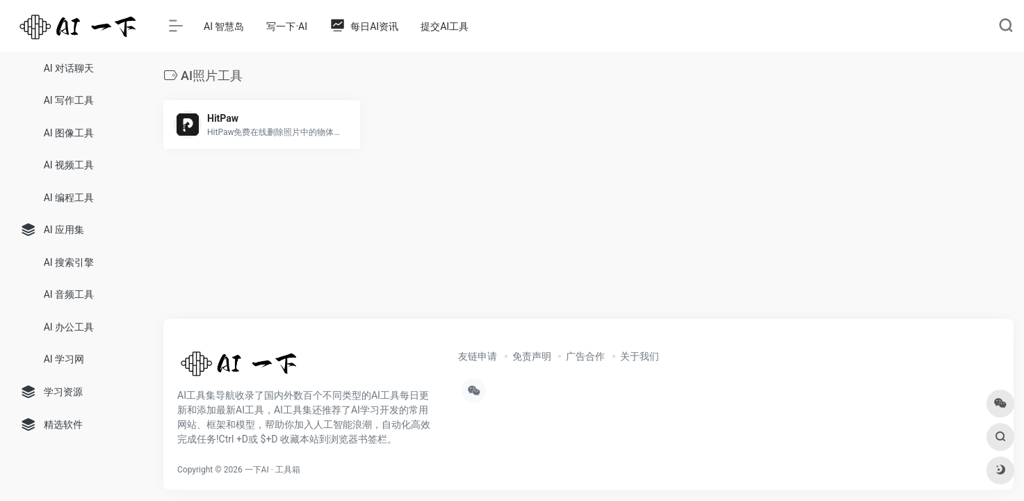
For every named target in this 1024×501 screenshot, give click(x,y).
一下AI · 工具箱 (272, 470)
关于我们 (639, 356)
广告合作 (585, 356)
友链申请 (477, 356)
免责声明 (531, 356)
